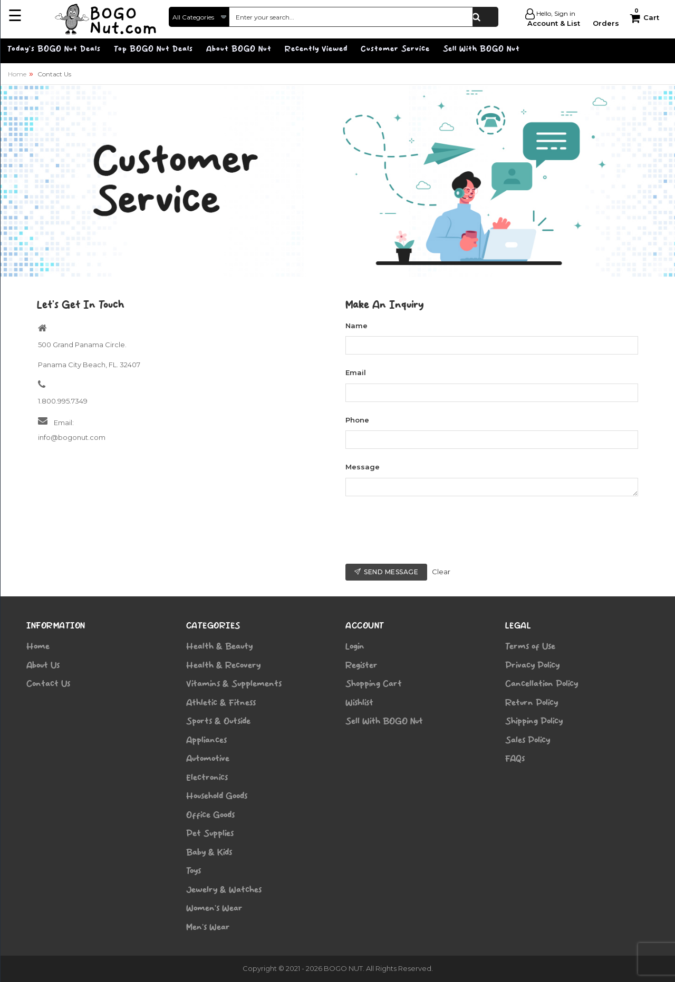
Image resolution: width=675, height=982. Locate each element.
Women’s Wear (214, 908)
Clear (441, 571)
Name (356, 325)
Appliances (206, 740)
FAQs (515, 758)
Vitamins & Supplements (234, 684)
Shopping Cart (373, 684)
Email (355, 372)
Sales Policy (527, 740)
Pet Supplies (210, 833)
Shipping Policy (534, 721)
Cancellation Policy (541, 684)
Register (361, 665)
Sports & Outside (218, 721)
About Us (43, 665)
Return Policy (531, 703)
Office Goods (210, 815)
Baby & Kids (209, 852)
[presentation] (425, 530)
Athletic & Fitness (221, 703)
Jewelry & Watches (224, 890)
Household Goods (216, 796)
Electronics (207, 777)
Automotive (207, 758)
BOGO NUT (343, 968)
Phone (357, 420)
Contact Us (48, 684)
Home (17, 74)
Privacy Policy (532, 665)
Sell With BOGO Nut (384, 721)
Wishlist (359, 703)
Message (362, 467)
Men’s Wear (208, 927)
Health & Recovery (223, 665)
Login (354, 646)
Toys (193, 871)
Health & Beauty (219, 646)
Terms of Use (530, 646)
